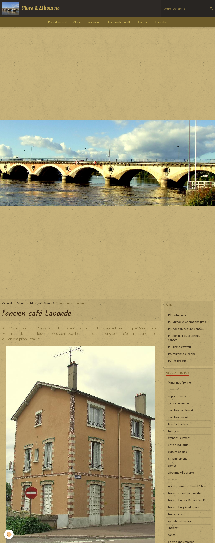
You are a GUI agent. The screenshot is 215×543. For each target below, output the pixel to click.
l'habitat (173, 528)
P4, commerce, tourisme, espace (184, 338)
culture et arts (177, 451)
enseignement (177, 458)
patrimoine (175, 389)
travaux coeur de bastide (184, 493)
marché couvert (178, 417)
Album (77, 22)
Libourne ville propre (181, 472)
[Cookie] (9, 534)
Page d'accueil (57, 22)
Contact (143, 22)
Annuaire (94, 22)
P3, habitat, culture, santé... (186, 328)
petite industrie (178, 444)
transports (175, 514)
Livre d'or (161, 22)
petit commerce (178, 403)
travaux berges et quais (183, 507)
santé (172, 534)
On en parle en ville (118, 22)
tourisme (174, 431)
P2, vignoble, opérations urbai (187, 322)
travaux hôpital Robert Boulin (187, 500)
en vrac (172, 479)
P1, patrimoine (177, 315)
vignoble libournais (180, 521)
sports (172, 465)
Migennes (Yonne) (42, 303)
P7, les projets (177, 360)
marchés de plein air (181, 410)
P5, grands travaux (180, 347)
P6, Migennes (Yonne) (182, 353)
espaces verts (177, 396)
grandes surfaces (179, 438)
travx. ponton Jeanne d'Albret (187, 486)
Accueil (7, 303)
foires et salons (178, 424)
